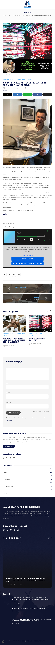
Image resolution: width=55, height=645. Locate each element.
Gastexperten (20, 287)
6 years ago (15, 88)
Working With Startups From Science (21, 15)
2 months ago (9, 584)
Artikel (37, 297)
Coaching (28, 479)
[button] (3, 642)
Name (8, 383)
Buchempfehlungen (28, 476)
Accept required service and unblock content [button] (27, 263)
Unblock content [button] (27, 259)
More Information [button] (27, 255)
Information (28, 490)
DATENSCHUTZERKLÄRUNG (39, 641)
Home (4, 15)
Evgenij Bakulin (19, 289)
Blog (9, 15)
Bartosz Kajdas (9, 88)
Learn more (8, 446)
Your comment (11, 366)
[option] (14, 331)
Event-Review (28, 483)
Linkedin (5, 220)
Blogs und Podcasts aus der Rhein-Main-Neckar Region (26, 299)
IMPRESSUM (29, 641)
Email (8, 392)
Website (8, 402)
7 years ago (38, 343)
